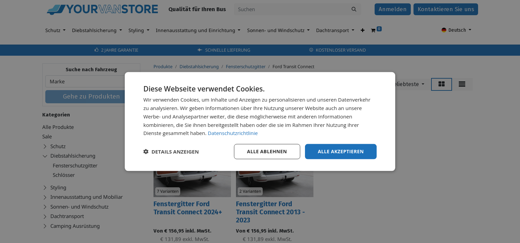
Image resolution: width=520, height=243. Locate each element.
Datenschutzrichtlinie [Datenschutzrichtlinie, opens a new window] (233, 133)
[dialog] (260, 121)
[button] (171, 151)
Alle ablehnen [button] (267, 151)
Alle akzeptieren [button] (341, 151)
